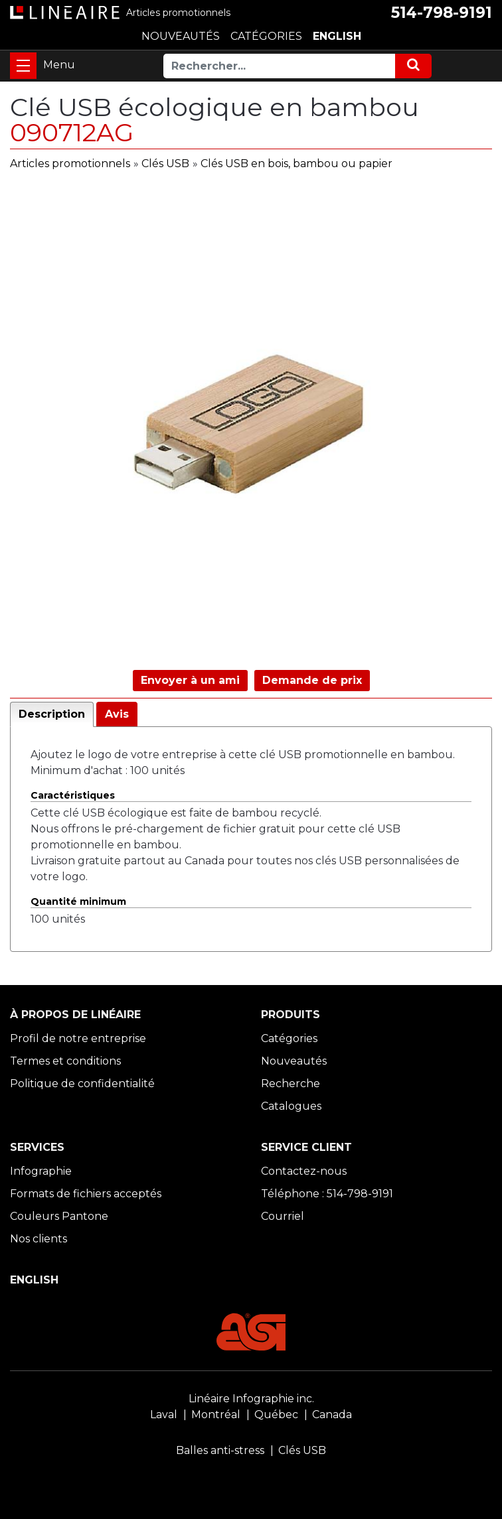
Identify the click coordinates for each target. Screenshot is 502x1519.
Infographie (41, 1171)
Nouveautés (294, 1061)
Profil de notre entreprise (78, 1038)
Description (52, 714)
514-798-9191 (441, 12)
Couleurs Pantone (59, 1216)
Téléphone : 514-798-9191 (327, 1193)
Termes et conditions (65, 1061)
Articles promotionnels (70, 163)
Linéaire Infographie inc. (251, 1398)
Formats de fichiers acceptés (85, 1193)
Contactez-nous (304, 1171)
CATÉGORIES (266, 36)
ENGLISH (337, 36)
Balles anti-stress (220, 1450)
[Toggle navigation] (23, 65)
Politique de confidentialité (82, 1083)
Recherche (290, 1083)
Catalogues (291, 1106)
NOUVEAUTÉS (180, 36)
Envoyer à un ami (190, 680)
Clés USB (165, 163)
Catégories (289, 1038)
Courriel (282, 1216)
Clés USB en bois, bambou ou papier (296, 163)
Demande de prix (312, 680)
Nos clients (38, 1238)
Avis (117, 714)
